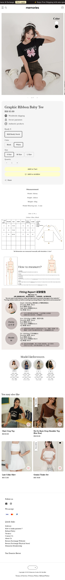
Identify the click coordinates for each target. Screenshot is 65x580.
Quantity (8, 159)
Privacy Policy (33, 576)
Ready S (8, 129)
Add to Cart (32, 169)
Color (7, 140)
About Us (8, 538)
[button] (2, 7)
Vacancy (8, 533)
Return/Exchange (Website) (15, 541)
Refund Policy (10, 531)
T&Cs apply (22, 2)
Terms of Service (22, 576)
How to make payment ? (14, 529)
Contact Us (9, 536)
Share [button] (8, 180)
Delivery (8, 526)
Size (6, 150)
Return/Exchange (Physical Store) (17, 543)
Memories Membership (13, 546)
